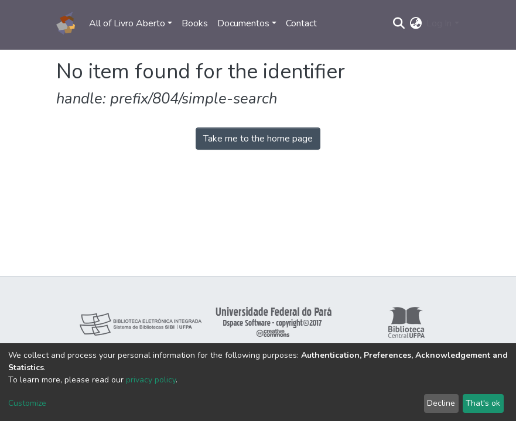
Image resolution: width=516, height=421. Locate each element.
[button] (415, 23)
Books (195, 23)
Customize (27, 403)
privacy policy (151, 379)
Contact (301, 23)
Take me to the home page (258, 138)
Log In (439, 23)
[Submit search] (398, 23)
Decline (441, 403)
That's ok (483, 403)
